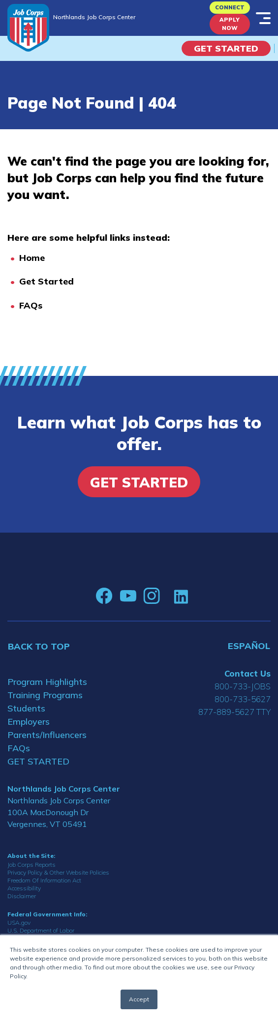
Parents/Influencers (47, 734)
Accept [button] (139, 999)
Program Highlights (47, 681)
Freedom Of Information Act (44, 880)
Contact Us (247, 673)
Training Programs (45, 695)
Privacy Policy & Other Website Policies (58, 872)
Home (32, 257)
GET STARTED (38, 761)
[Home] (28, 28)
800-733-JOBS (243, 686)
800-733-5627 (243, 699)
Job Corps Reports (31, 864)
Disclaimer (21, 896)
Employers (28, 721)
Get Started (226, 48)
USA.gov (19, 922)
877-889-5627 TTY (234, 712)
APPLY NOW (229, 23)
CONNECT (230, 7)
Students (26, 708)
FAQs (30, 305)
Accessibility (24, 888)
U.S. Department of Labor (40, 930)
